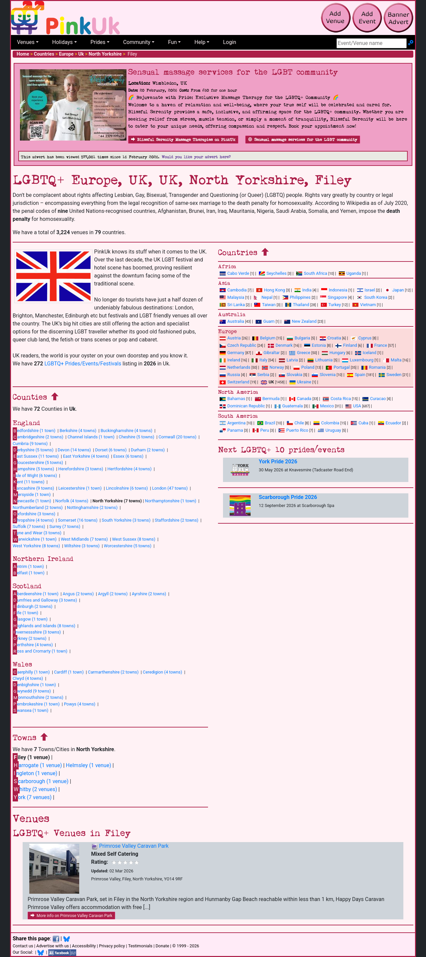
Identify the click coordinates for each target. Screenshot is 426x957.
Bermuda (267, 398)
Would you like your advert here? (196, 157)
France (377, 345)
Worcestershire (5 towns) (127, 545)
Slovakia (291, 374)
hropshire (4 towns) (33, 520)
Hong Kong (270, 289)
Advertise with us (52, 945)
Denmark (280, 345)
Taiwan (265, 304)
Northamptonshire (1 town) (170, 500)
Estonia (315, 345)
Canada (300, 398)
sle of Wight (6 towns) (35, 475)
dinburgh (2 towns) (33, 606)
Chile (295, 422)
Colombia (326, 422)
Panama (231, 430)
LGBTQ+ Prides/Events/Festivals (82, 363)
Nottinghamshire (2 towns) (92, 507)
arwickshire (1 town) (35, 539)
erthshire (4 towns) (33, 645)
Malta (392, 359)
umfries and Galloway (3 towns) (45, 600)
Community (136, 42)
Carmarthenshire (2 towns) (113, 672)
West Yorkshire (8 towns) (36, 545)
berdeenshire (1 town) (36, 593)
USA (353, 405)
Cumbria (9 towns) (30, 443)
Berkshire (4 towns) (78, 430)
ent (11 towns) (28, 481)
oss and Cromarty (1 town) (40, 651)
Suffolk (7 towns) (29, 526)
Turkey (331, 304)
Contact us (23, 945)
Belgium (263, 337)
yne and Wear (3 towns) (37, 533)
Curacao (374, 398)
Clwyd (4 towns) (28, 678)
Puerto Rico (293, 430)
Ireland (230, 359)
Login (229, 42)
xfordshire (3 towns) (34, 513)
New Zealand (300, 321)
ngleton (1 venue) (35, 773)
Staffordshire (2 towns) (176, 520)
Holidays (62, 42)
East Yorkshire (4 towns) (86, 456)
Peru (261, 430)
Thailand (297, 304)
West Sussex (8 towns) (133, 539)
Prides (98, 42)
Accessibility (84, 945)
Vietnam (364, 304)
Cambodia (233, 289)
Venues (26, 42)
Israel (366, 289)
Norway (273, 367)
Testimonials (140, 945)
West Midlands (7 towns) (84, 539)
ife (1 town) (25, 613)
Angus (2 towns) (78, 593)
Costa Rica (337, 398)
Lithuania (320, 359)
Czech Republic (238, 345)
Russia (230, 374)
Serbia (259, 374)
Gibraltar (268, 352)
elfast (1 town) (29, 573)
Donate (162, 945)
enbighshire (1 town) (34, 684)
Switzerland (234, 381)
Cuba (359, 422)
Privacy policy (112, 945)
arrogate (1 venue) (37, 765)
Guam (265, 321)
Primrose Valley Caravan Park (134, 846)
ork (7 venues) (32, 797)
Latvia (288, 359)
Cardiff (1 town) (69, 672)
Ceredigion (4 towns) (162, 672)
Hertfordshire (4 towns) (129, 468)
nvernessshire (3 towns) (37, 632)
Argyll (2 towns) (112, 593)
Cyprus (361, 337)
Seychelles (273, 273)
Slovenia (323, 374)
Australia (232, 321)
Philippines (296, 297)
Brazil (266, 422)
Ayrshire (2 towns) (149, 593)
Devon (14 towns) (74, 449)
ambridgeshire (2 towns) (38, 437)
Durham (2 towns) (148, 449)
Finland (346, 345)
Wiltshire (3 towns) (82, 545)
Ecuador (389, 422)
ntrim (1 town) (28, 566)
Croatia (330, 337)
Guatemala (289, 405)
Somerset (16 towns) (78, 520)
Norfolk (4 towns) (71, 500)
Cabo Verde (234, 273)
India (303, 289)
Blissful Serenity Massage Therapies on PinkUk (183, 140)
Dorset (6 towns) (111, 449)
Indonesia (334, 289)
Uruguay (329, 430)
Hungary (333, 352)
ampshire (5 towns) (33, 469)
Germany (232, 352)
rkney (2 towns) (30, 638)
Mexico (323, 405)
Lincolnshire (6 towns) (127, 488)
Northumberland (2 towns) (38, 507)
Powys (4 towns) (80, 704)
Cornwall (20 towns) (177, 436)
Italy (259, 359)
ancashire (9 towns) (33, 488)
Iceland (365, 352)
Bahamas (232, 398)
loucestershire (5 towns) (38, 462)
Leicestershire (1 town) (80, 488)
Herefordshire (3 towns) (80, 468)
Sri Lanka (232, 304)
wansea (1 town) (30, 710)
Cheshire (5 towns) (136, 436)
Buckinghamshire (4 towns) (126, 430)
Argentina (233, 422)
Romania (373, 367)
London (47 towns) (170, 488)
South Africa (311, 273)
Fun (172, 42)
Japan (394, 289)
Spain (356, 374)
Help (199, 42)
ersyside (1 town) (32, 494)
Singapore (333, 297)
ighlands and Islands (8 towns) (44, 625)
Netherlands (235, 367)
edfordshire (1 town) (34, 430)
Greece (299, 352)
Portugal (337, 367)
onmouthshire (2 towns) (38, 697)
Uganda (350, 273)
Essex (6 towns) (128, 456)
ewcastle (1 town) (32, 501)
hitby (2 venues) (35, 789)
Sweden (390, 374)
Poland (304, 367)
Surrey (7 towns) (64, 526)
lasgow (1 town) (30, 619)
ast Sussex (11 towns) (36, 456)
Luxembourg (357, 359)
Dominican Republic (242, 405)
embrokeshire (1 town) (36, 704)
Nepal (263, 297)
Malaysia (232, 297)
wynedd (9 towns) (32, 691)
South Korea (371, 297)
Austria (230, 337)
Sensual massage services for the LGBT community (302, 140)
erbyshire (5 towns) (33, 449)
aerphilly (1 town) (31, 672)
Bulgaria (298, 337)
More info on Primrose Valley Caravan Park (71, 915)
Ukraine (301, 381)
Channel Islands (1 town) (91, 436)
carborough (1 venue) (41, 781)
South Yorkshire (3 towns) (126, 520)
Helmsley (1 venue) (88, 765)
